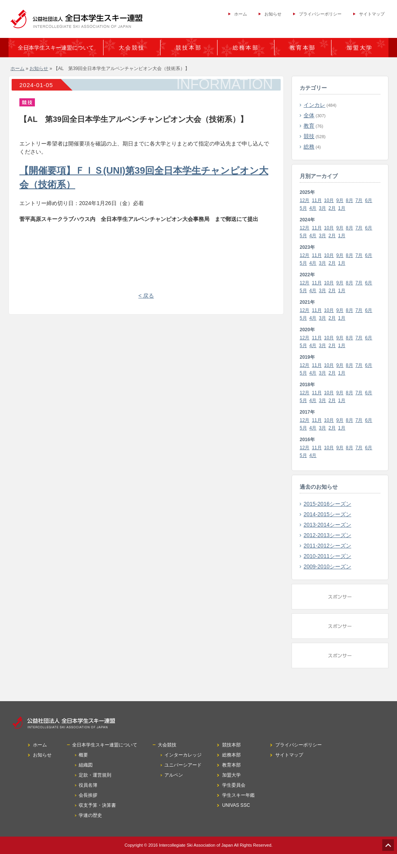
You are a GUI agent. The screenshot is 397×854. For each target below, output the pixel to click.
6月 (369, 200)
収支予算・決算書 (97, 805)
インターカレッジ (183, 755)
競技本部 (189, 47)
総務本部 (246, 47)
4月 (313, 208)
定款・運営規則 (95, 775)
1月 (341, 208)
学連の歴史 (90, 815)
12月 (304, 200)
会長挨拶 (88, 795)
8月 (349, 200)
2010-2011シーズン (327, 556)
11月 (316, 200)
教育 (309, 126)
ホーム (240, 14)
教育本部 (303, 47)
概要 (83, 755)
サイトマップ (372, 14)
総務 (309, 147)
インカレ (314, 105)
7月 (359, 200)
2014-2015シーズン (327, 514)
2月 (332, 208)
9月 (339, 200)
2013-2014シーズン (327, 525)
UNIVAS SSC (236, 805)
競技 (309, 136)
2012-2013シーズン (327, 535)
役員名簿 (88, 785)
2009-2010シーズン (327, 566)
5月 (303, 208)
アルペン (173, 775)
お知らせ (272, 14)
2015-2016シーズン (327, 504)
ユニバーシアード (183, 765)
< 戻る (146, 296)
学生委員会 (233, 785)
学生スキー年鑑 (238, 795)
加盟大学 (360, 47)
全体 (309, 115)
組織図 (86, 765)
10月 (329, 200)
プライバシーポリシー (320, 14)
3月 (322, 208)
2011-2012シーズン (327, 546)
